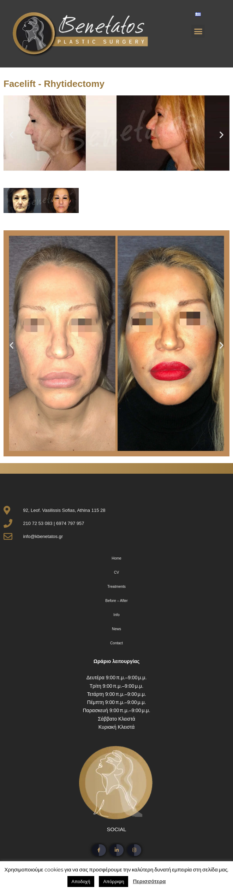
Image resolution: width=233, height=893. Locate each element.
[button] (198, 31)
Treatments (116, 587)
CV (116, 572)
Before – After (116, 601)
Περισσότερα (149, 881)
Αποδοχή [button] (81, 881)
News (116, 629)
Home (116, 558)
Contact (116, 643)
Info (116, 615)
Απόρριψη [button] (113, 881)
